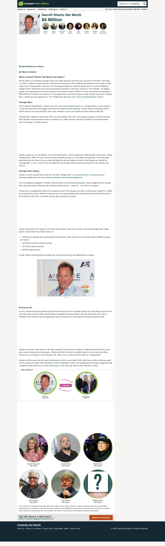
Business (31, 9)
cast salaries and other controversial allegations (61, 177)
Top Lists (108, 9)
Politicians (53, 9)
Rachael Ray (91, 97)
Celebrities (42, 9)
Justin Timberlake (61, 363)
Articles (63, 9)
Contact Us (29, 528)
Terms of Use (75, 528)
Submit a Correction (101, 518)
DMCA (66, 528)
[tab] (65, 66)
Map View (137, 9)
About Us (20, 528)
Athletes (21, 9)
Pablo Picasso (67, 109)
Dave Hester (83, 175)
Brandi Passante (78, 183)
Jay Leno (71, 97)
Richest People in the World (122, 9)
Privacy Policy (47, 528)
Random (144, 9)
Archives (38, 528)
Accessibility (58, 528)
